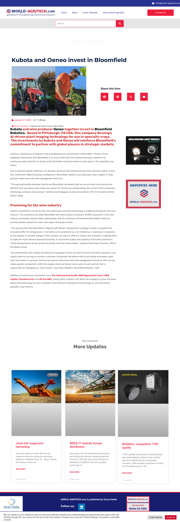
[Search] (119, 23)
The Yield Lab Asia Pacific (65, 275)
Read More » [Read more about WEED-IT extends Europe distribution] (75, 472)
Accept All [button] (171, 517)
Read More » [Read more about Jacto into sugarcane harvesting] (21, 469)
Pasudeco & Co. (27, 279)
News (74, 12)
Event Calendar (90, 12)
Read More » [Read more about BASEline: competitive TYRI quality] (127, 473)
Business (25, 126)
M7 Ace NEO (45, 279)
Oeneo (59, 129)
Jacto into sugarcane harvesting (29, 445)
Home (64, 12)
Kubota (16, 129)
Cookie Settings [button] (155, 517)
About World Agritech (113, 12)
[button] (104, 97)
